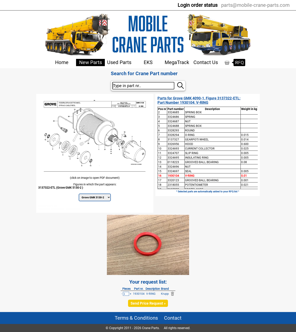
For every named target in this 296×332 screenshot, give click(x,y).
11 (159, 153)
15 (159, 171)
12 (159, 157)
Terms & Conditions (136, 318)
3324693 (173, 148)
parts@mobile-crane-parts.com (255, 5)
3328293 (173, 130)
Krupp (165, 293)
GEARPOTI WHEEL (197, 139)
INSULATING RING (197, 157)
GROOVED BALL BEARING (202, 162)
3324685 (173, 112)
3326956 (173, 144)
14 (159, 166)
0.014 (245, 139)
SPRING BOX (193, 112)
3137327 (173, 139)
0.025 (245, 148)
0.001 (245, 180)
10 (159, 148)
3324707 (173, 153)
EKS (148, 62)
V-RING (189, 175)
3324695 (173, 157)
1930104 (173, 175)
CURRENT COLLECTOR (200, 148)
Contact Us (205, 62)
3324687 (173, 121)
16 (159, 175)
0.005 (245, 153)
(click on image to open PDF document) (95, 177)
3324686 (173, 116)
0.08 (244, 162)
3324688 (173, 125)
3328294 (173, 135)
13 (159, 162)
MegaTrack (177, 62)
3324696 (173, 166)
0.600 (245, 144)
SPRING (190, 116)
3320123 (173, 180)
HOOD (189, 144)
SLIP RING (191, 153)
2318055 (173, 184)
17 (159, 180)
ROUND (190, 130)
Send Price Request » (148, 303)
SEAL (188, 171)
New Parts (90, 62)
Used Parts (119, 62)
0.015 (245, 135)
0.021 (245, 184)
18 (159, 184)
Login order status (197, 5)
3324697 (173, 171)
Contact (173, 318)
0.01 (244, 175)
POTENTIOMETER (196, 184)
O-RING (190, 135)
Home (61, 62)
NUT (188, 121)
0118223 (173, 162)
